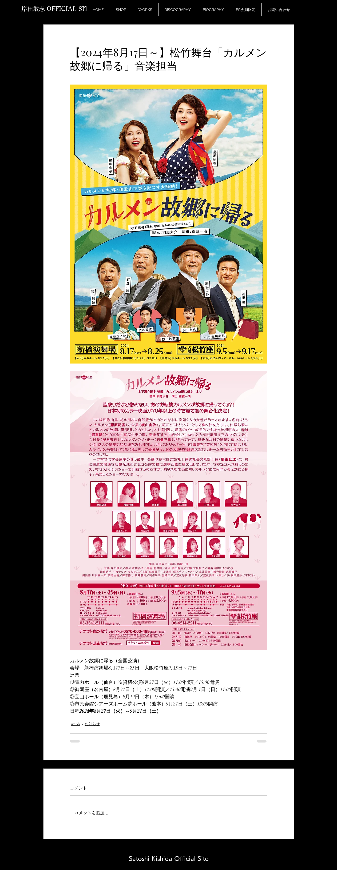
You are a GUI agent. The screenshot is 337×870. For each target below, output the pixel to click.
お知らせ (92, 724)
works (75, 724)
